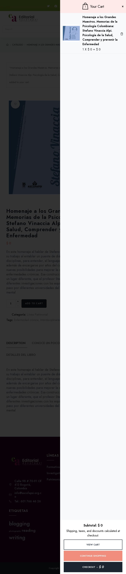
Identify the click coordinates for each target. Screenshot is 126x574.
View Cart (93, 544)
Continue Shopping (93, 556)
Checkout (93, 567)
